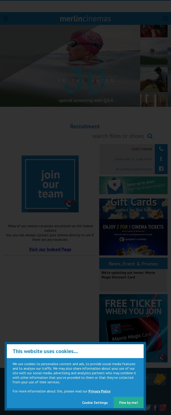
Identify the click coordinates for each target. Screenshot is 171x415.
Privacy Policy (99, 391)
